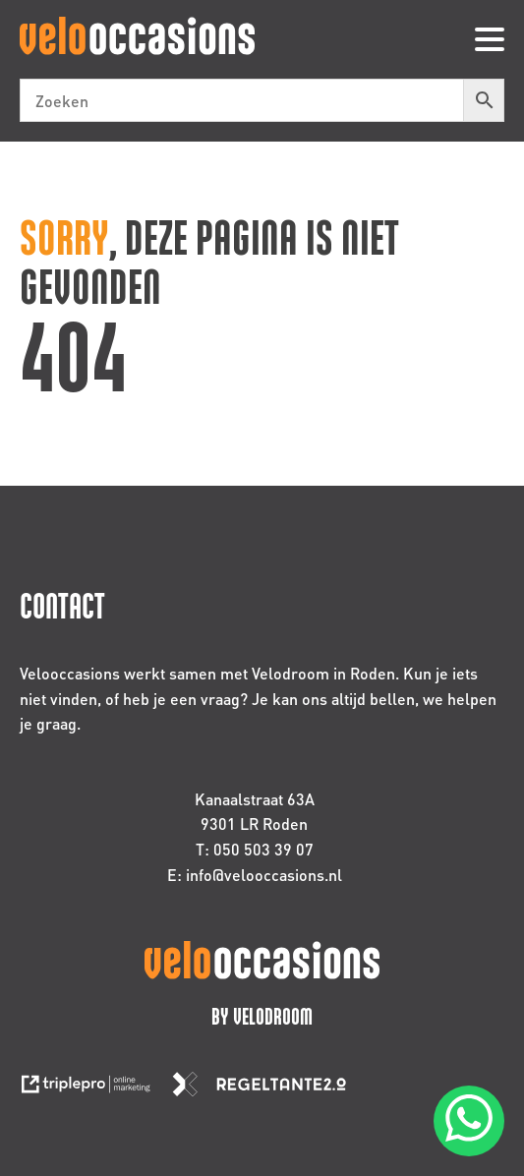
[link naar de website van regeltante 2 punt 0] (267, 1090)
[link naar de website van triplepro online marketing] (95, 1090)
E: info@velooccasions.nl (254, 874)
